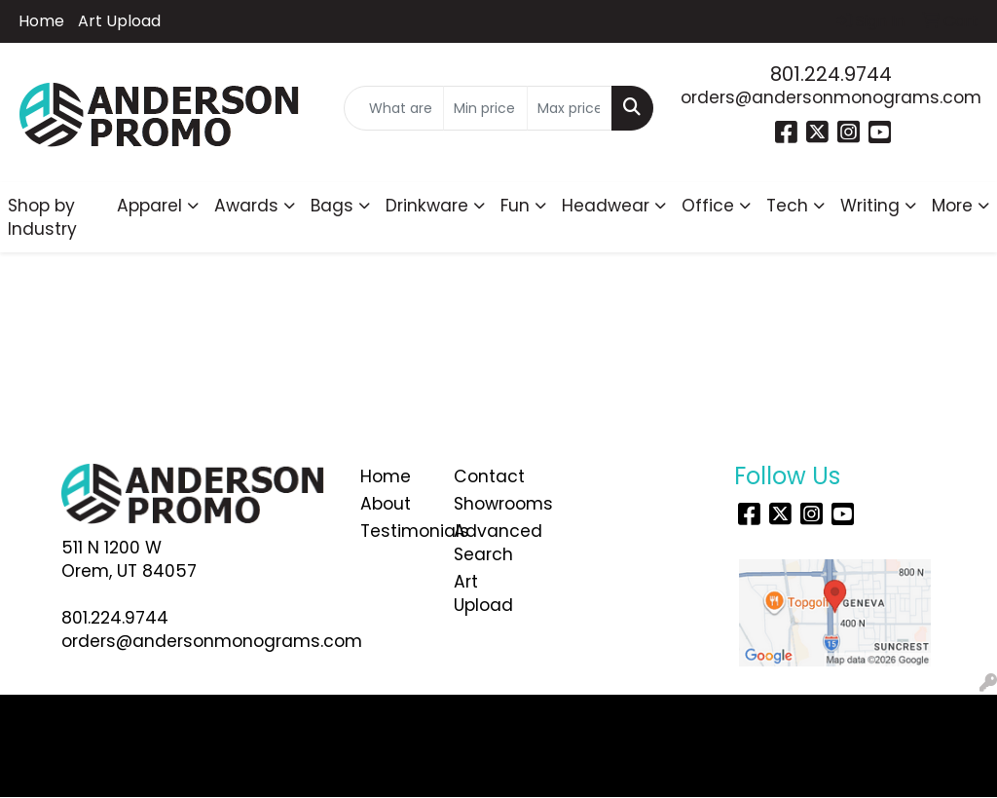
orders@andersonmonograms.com (831, 97)
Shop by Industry (42, 217)
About (385, 503)
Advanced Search (489, 542)
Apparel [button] (149, 205)
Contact (489, 476)
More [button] (952, 205)
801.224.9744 (831, 74)
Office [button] (708, 205)
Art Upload (119, 21)
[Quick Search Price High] (569, 108)
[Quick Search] (393, 108)
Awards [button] (246, 205)
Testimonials (395, 531)
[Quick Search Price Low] (485, 108)
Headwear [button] (605, 205)
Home (41, 21)
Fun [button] (515, 205)
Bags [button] (332, 205)
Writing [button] (870, 205)
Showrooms (489, 503)
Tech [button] (787, 205)
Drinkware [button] (427, 205)
